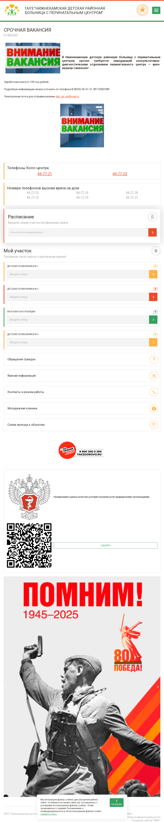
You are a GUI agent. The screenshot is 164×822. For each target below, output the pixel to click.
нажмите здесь (48, 814)
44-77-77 (132, 197)
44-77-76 (132, 192)
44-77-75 (82, 197)
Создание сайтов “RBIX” (146, 820)
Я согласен (116, 802)
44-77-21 (44, 174)
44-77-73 (33, 197)
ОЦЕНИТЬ (106, 545)
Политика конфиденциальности (141, 817)
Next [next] (158, 687)
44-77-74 (82, 192)
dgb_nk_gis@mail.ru (67, 96)
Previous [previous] (6, 687)
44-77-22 (120, 174)
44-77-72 (33, 192)
